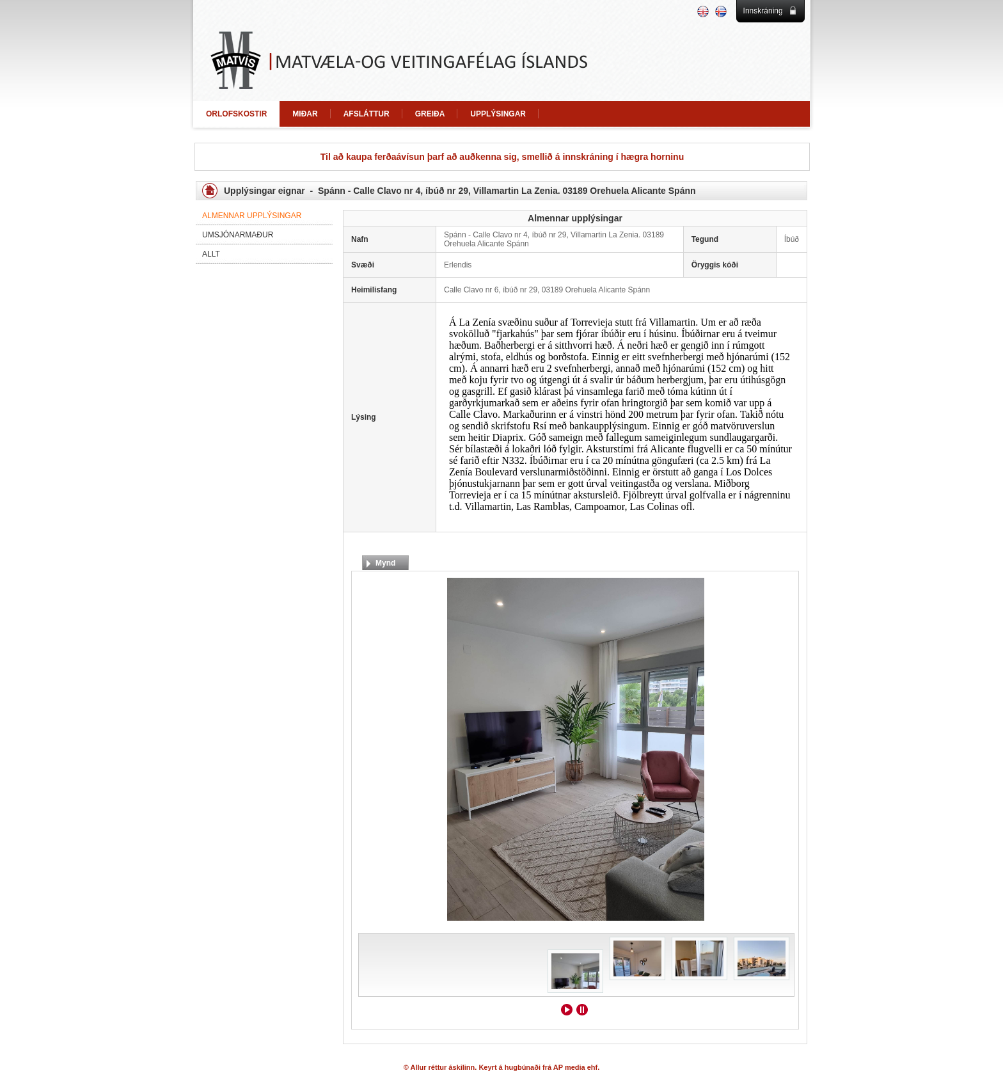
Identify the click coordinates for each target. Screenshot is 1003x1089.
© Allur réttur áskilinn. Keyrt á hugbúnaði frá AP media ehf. (502, 1067)
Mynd (385, 563)
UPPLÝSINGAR (498, 113)
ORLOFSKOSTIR (236, 113)
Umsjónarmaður (237, 234)
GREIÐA (430, 113)
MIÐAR (304, 113)
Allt (211, 254)
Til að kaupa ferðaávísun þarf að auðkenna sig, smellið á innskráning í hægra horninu (502, 157)
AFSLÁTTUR (367, 113)
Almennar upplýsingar (251, 215)
